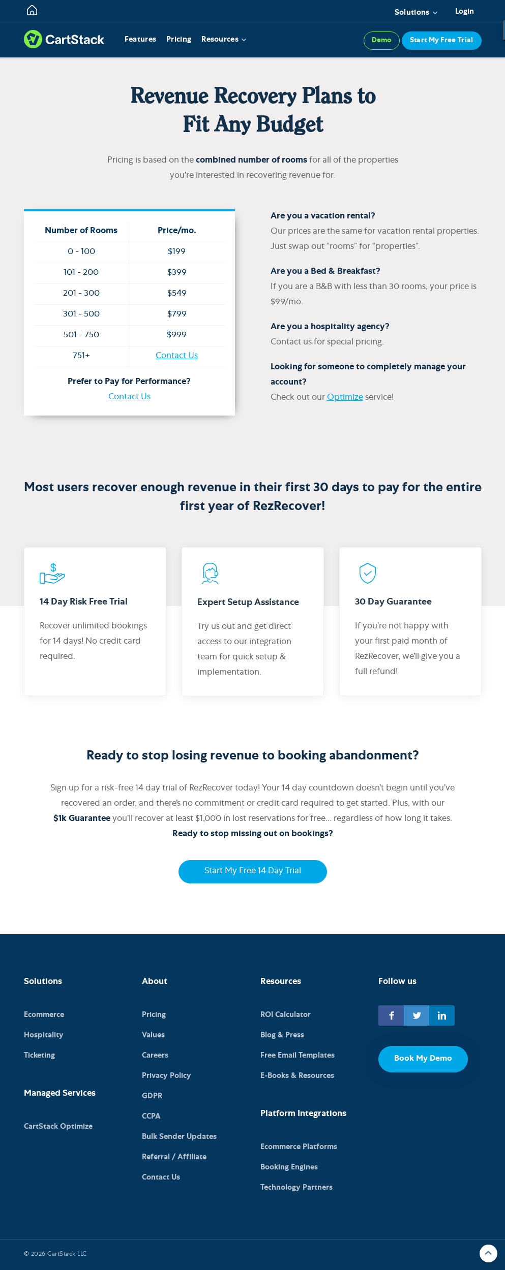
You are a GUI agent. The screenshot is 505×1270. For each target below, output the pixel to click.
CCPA (151, 1117)
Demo (382, 40)
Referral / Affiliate (174, 1157)
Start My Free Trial (441, 40)
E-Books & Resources (297, 1076)
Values (153, 1035)
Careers (155, 1056)
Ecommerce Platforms (298, 1147)
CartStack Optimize (58, 1127)
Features (140, 40)
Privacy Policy (166, 1076)
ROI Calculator (285, 1015)
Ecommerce (44, 1015)
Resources (220, 40)
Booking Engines (289, 1167)
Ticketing (39, 1056)
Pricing (178, 40)
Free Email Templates (297, 1056)
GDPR (152, 1096)
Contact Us (177, 356)
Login (464, 12)
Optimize (345, 398)
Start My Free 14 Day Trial (252, 871)
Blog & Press (282, 1035)
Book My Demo (423, 1059)
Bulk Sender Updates (179, 1137)
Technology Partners (296, 1188)
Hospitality (44, 1035)
